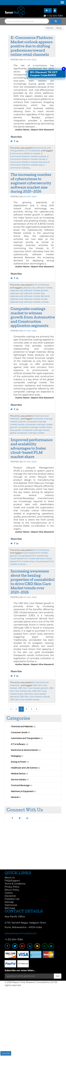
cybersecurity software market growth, (29, 290)
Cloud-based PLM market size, (33, 555)
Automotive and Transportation (25, 738)
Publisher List (12, 899)
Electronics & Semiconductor (24, 750)
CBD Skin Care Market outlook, (35, 696)
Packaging (16, 756)
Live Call (6, 1053)
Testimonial (11, 905)
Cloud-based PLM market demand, (27, 558)
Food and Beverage (20, 785)
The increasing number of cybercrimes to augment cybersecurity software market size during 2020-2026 (31, 183)
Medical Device (18, 773)
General (14, 797)
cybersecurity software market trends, (29, 299)
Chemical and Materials (22, 726)
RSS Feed (10, 908)
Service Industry (18, 779)
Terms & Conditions (15, 883)
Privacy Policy (12, 886)
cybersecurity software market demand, (30, 296)
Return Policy (12, 889)
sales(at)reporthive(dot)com (21, 933)
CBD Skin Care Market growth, (33, 688)
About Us (10, 877)
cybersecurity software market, (37, 287)
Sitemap (9, 902)
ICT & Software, (33, 150)
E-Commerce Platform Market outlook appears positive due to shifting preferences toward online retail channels (32, 46)
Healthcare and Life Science (24, 768)
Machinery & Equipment (22, 791)
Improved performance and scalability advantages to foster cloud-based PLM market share (31, 448)
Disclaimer (10, 896)
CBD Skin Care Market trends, (25, 699)
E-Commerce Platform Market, (25, 153)
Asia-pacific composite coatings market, (30, 430)
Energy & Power (18, 762)
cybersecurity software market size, (27, 293)
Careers (9, 892)
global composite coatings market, (27, 433)
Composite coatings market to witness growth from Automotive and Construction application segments (33, 317)
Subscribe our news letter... (20, 970)
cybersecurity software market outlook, (29, 302)
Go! (57, 976)
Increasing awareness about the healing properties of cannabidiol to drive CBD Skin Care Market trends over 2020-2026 (33, 581)
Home (49, 28)
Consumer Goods (19, 732)
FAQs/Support (12, 880)
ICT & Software (18, 744)
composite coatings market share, (35, 427)
